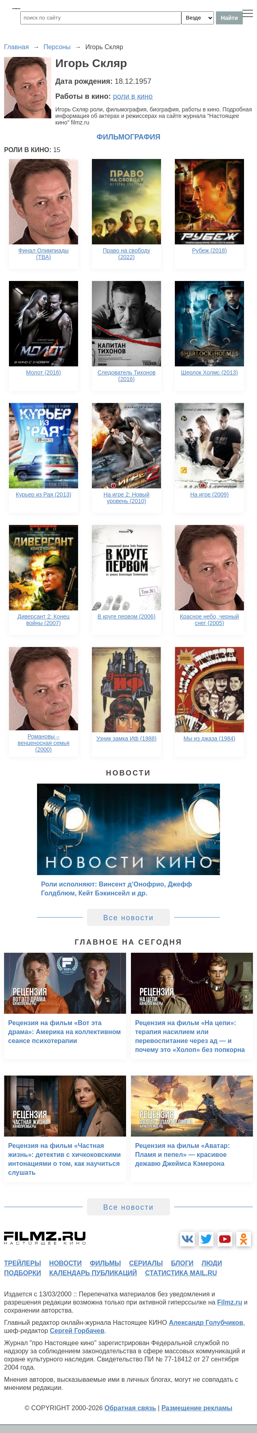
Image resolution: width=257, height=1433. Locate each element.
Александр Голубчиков (206, 1322)
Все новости (128, 918)
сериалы (146, 1263)
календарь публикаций (93, 1273)
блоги (182, 1263)
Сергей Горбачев (77, 1330)
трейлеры (22, 1263)
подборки (22, 1273)
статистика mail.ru (181, 1273)
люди (212, 1263)
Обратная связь (130, 1408)
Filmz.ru (229, 1302)
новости (65, 1263)
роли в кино (133, 96)
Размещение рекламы (197, 1408)
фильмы (105, 1263)
